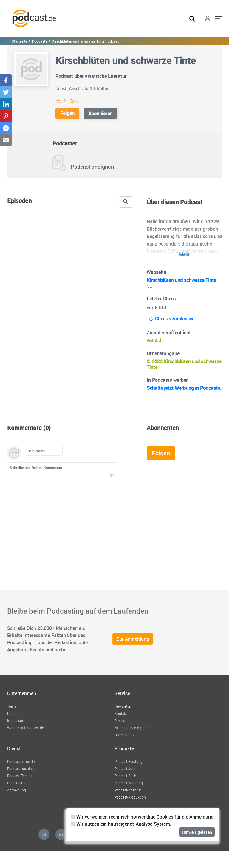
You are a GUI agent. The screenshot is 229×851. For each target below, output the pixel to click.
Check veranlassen (172, 318)
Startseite (19, 41)
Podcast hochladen (22, 772)
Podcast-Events (19, 779)
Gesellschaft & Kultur (89, 88)
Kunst (60, 88)
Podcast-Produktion (130, 800)
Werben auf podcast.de (25, 732)
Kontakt (120, 718)
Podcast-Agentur (127, 793)
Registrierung (17, 786)
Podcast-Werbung (128, 786)
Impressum (16, 725)
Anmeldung (16, 793)
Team (11, 711)
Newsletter (122, 711)
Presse (120, 725)
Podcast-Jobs (125, 772)
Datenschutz (124, 739)
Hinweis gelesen (197, 832)
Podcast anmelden (22, 765)
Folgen (68, 113)
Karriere (13, 718)
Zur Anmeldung (132, 644)
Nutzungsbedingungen (132, 732)
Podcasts (39, 41)
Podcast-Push (125, 779)
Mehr (184, 254)
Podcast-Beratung (128, 765)
